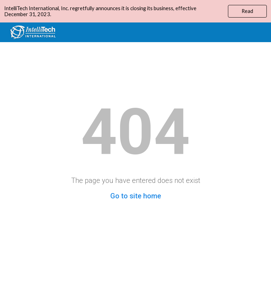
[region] (135, 11)
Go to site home (135, 196)
